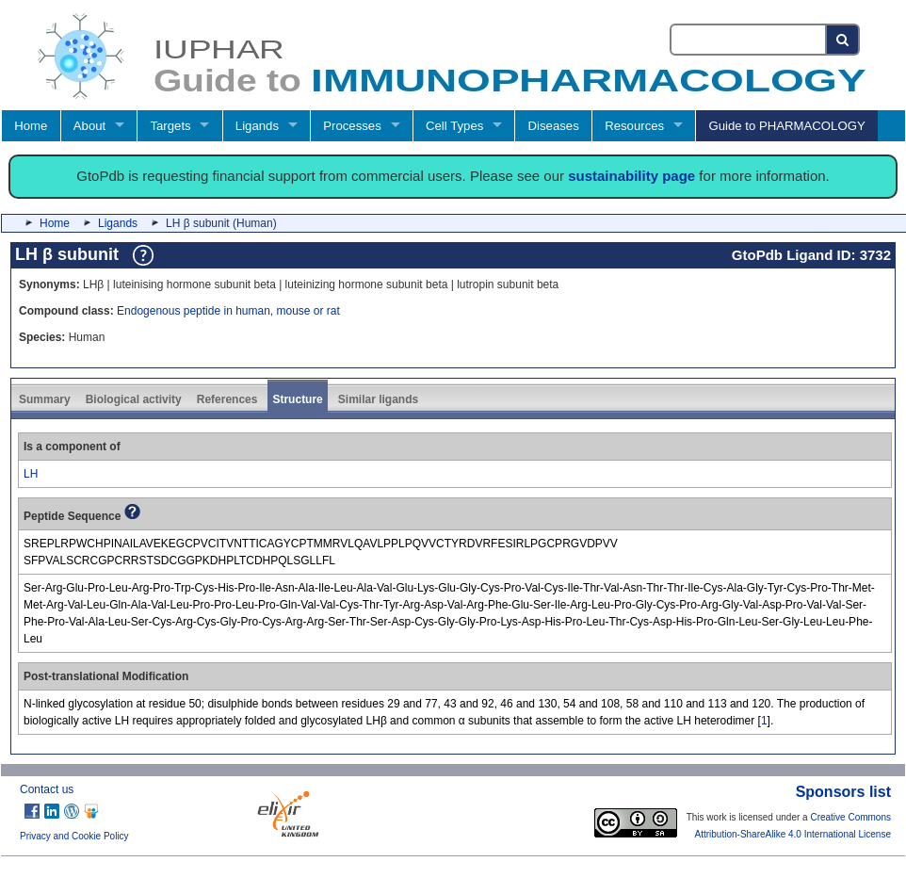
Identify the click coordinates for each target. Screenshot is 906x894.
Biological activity (134, 399)
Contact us (46, 789)
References (227, 399)
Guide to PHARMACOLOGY (786, 126)
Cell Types (454, 126)
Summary (45, 399)
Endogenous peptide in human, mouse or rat (228, 310)
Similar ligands (378, 399)
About (89, 126)
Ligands (257, 126)
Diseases (553, 126)
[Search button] (843, 40)
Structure (297, 399)
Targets (170, 126)
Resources (634, 126)
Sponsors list (843, 792)
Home (30, 126)
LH (31, 473)
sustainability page (631, 176)
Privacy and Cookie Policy (74, 836)
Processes (352, 126)
